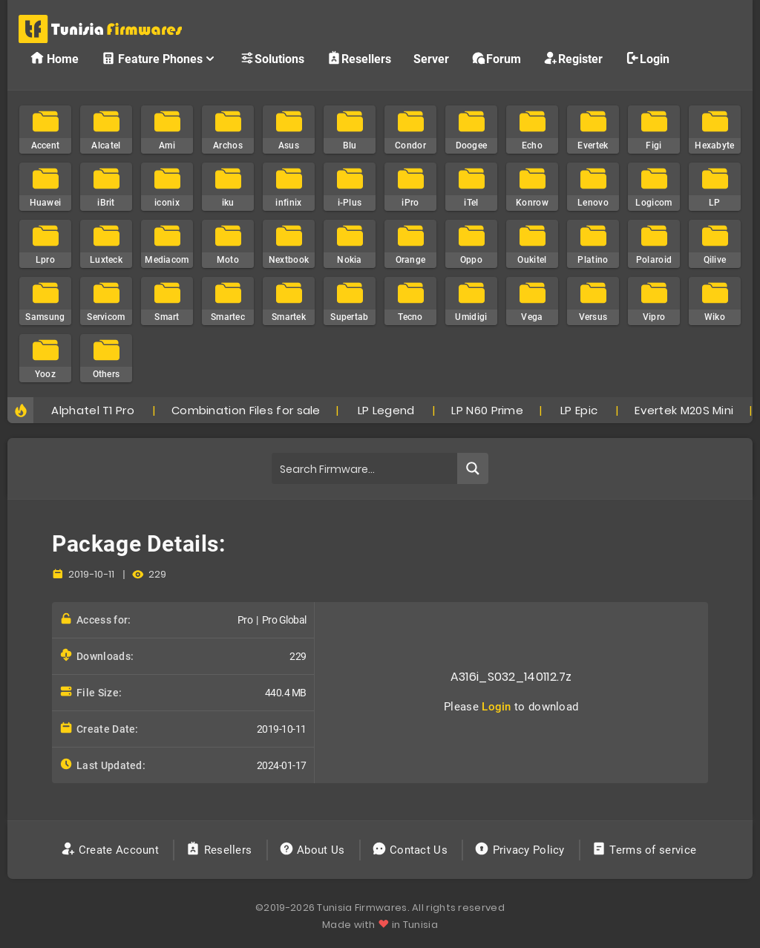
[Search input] (365, 468)
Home (54, 58)
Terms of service (645, 850)
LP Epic (578, 410)
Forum (496, 58)
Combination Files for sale (246, 410)
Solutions (272, 58)
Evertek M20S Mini (684, 410)
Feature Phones (159, 58)
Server (431, 59)
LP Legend (386, 410)
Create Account (112, 850)
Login (647, 58)
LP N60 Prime (487, 410)
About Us (313, 850)
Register (573, 58)
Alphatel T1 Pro (92, 410)
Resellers (359, 58)
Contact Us (411, 850)
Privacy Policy (521, 850)
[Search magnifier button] (472, 468)
